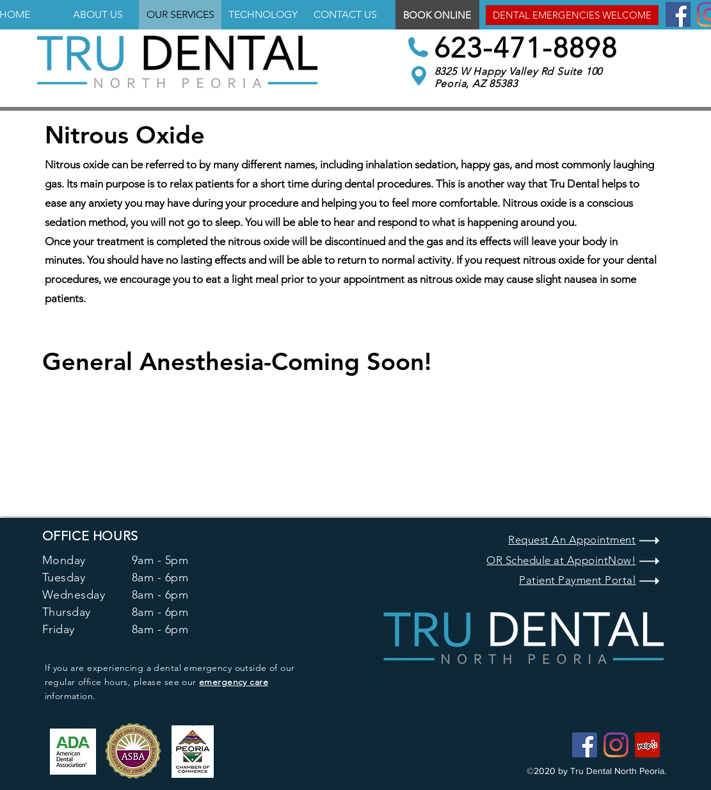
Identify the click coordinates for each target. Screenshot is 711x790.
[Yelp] (647, 744)
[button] (572, 15)
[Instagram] (615, 744)
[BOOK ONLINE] (437, 14)
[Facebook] (678, 14)
